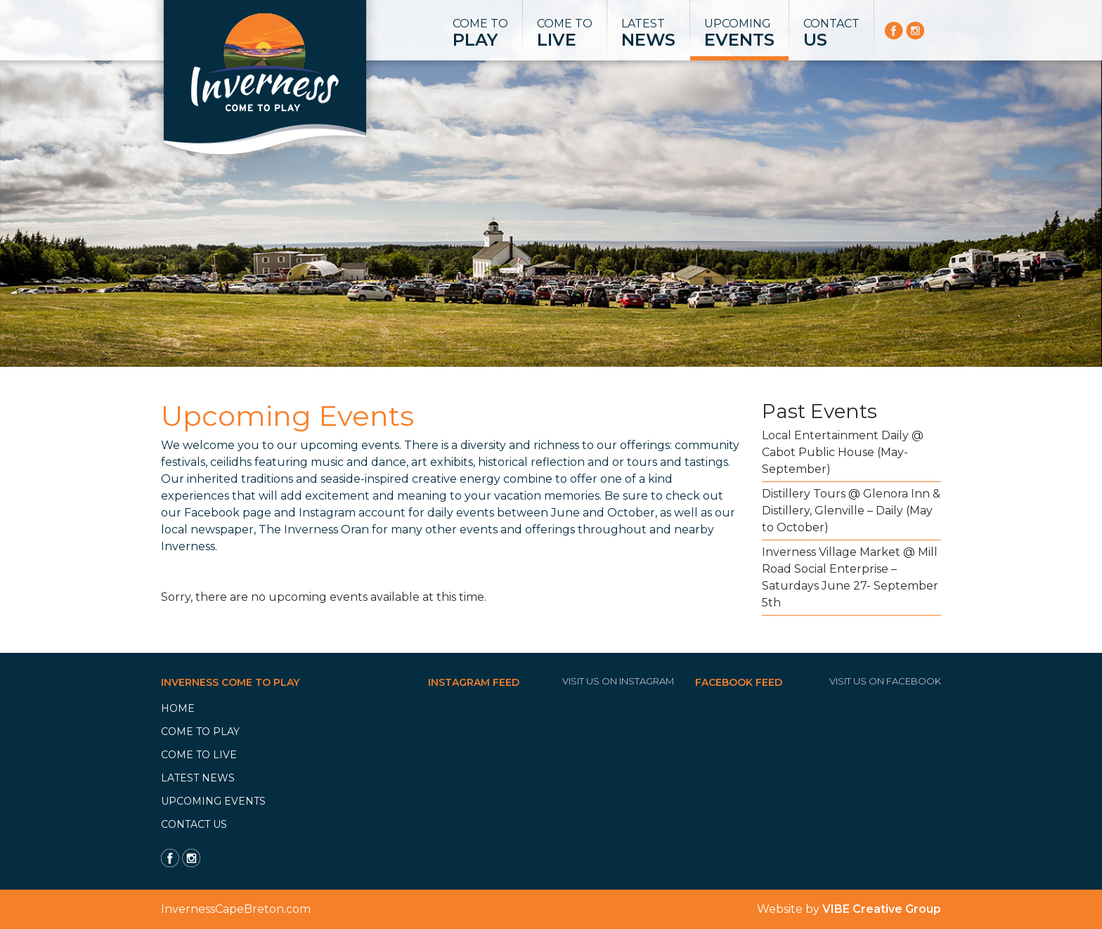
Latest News (198, 778)
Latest (648, 34)
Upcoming (739, 34)
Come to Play (200, 731)
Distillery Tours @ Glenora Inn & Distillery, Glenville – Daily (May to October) (851, 510)
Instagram (327, 512)
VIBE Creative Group (881, 909)
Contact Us (194, 824)
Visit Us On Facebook (885, 681)
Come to (480, 34)
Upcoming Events (213, 801)
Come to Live (199, 754)
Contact (831, 34)
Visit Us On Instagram (618, 681)
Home (178, 708)
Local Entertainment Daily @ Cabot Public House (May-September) (842, 452)
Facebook (212, 512)
